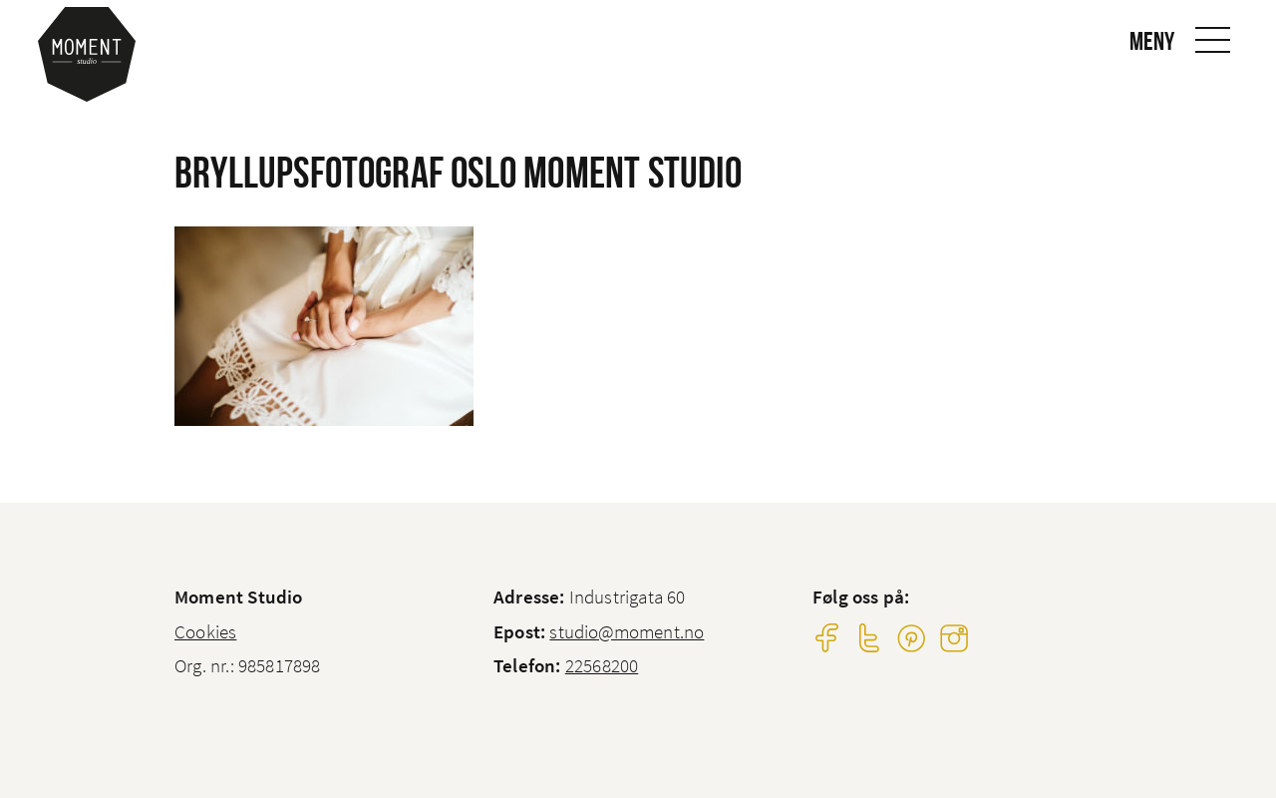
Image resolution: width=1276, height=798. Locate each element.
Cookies (205, 631)
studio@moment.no (626, 631)
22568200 (602, 665)
